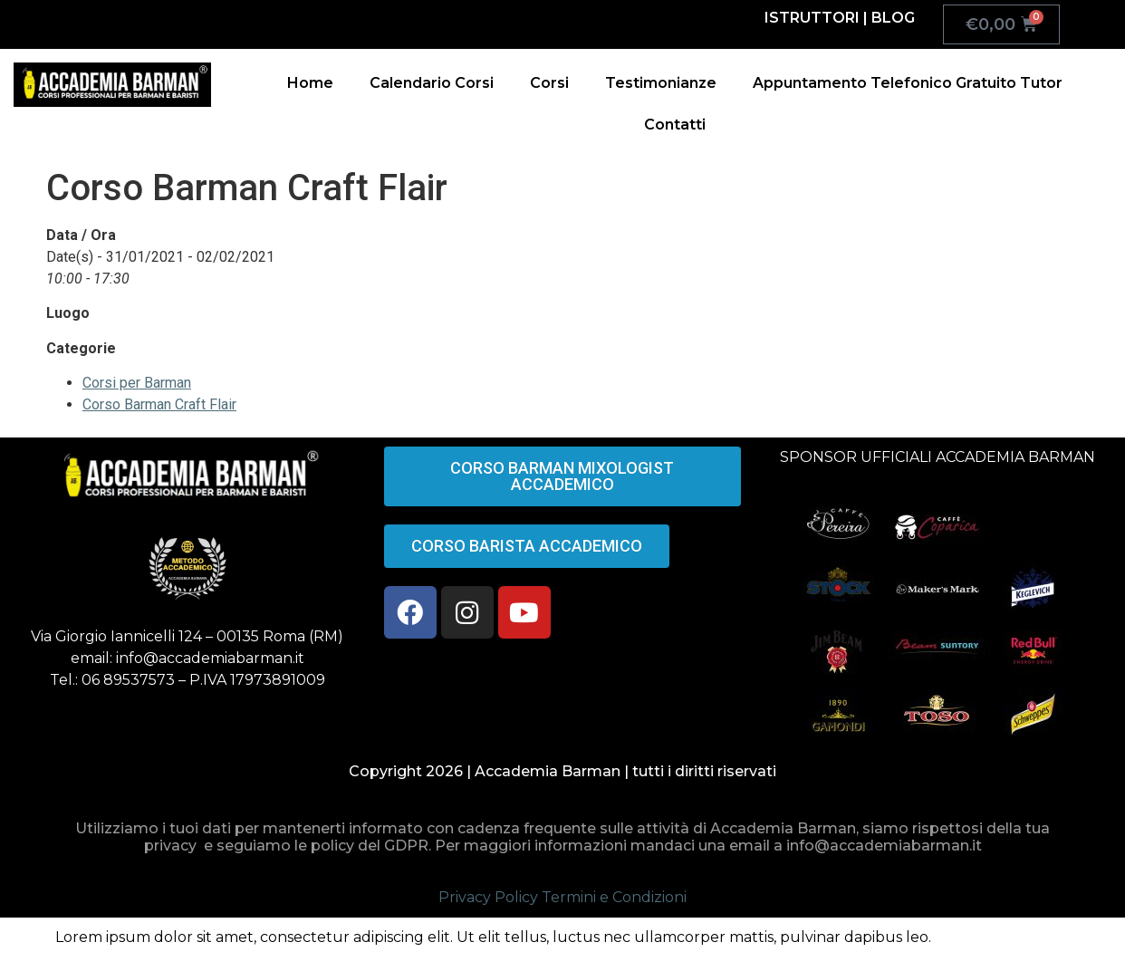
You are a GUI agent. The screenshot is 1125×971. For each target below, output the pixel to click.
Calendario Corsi (432, 82)
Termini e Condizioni (614, 897)
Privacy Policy (488, 897)
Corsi (549, 82)
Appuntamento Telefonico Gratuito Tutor (907, 82)
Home (310, 82)
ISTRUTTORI (812, 17)
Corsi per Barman (136, 382)
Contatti (675, 124)
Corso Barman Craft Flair (159, 404)
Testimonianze (660, 82)
